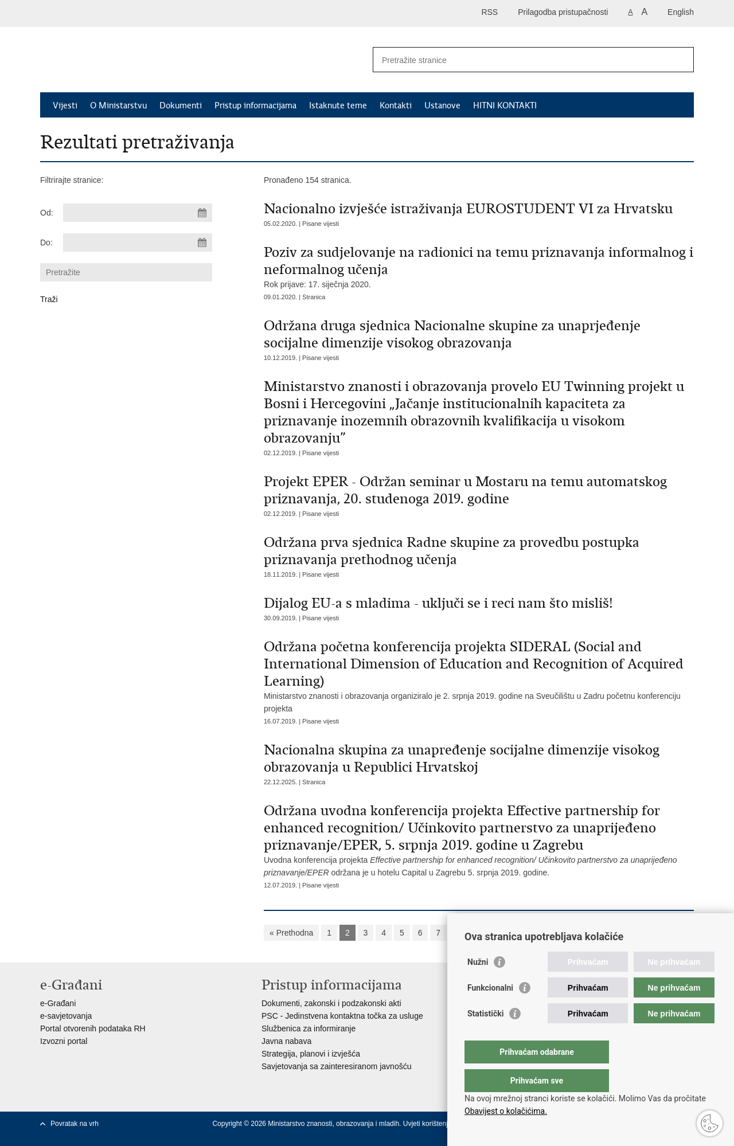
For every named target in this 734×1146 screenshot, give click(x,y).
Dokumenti (180, 105)
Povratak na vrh (74, 1124)
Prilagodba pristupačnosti (563, 12)
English (680, 12)
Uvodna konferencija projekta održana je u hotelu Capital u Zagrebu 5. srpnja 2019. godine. (479, 839)
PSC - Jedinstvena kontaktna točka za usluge (342, 1015)
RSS (489, 12)
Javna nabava (286, 1041)
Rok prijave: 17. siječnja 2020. (479, 266)
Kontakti (396, 105)
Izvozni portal (63, 1041)
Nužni (477, 984)
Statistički (485, 1036)
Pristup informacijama (255, 105)
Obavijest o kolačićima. (505, 1111)
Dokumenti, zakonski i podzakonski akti (331, 1003)
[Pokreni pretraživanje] (680, 59)
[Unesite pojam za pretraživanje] (521, 59)
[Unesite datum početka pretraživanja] (137, 213)
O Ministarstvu (118, 105)
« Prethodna (291, 932)
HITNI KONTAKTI (505, 105)
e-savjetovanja (66, 1015)
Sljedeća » (531, 932)
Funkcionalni (490, 1010)
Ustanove (442, 105)
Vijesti (65, 105)
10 (494, 932)
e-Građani (58, 1003)
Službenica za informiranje (308, 1028)
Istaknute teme (338, 105)
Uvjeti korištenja (428, 1124)
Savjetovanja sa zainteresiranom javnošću (336, 1066)
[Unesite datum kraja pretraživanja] (137, 242)
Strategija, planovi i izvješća (310, 1053)
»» (568, 932)
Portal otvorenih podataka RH (93, 1028)
